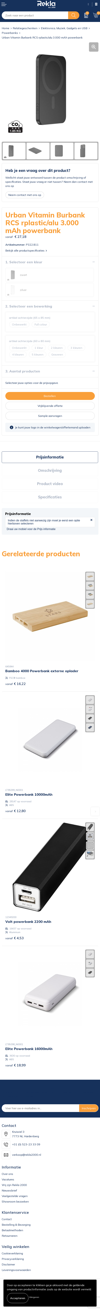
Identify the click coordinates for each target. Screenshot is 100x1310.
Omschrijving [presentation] (50, 470)
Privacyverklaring (13, 1259)
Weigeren (34, 1297)
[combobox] (35, 15)
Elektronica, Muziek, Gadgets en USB (64, 28)
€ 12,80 (15, 811)
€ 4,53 (14, 938)
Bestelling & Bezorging (16, 1224)
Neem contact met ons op (24, 195)
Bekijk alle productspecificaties (26, 250)
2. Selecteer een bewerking (28, 306)
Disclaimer (8, 1264)
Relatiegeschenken (25, 28)
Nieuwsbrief (9, 1190)
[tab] (50, 457)
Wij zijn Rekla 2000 (14, 1185)
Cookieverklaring (12, 1253)
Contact (7, 1219)
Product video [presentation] (50, 483)
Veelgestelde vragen (15, 1196)
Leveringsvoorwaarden (16, 1270)
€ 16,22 (15, 684)
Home (5, 28)
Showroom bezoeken (15, 1201)
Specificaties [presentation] (50, 497)
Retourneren (9, 1235)
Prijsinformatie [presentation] (50, 457)
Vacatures (8, 1179)
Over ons (7, 1174)
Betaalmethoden (12, 1230)
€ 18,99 (15, 1065)
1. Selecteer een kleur (23, 262)
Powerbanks (10, 33)
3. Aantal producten (22, 371)
